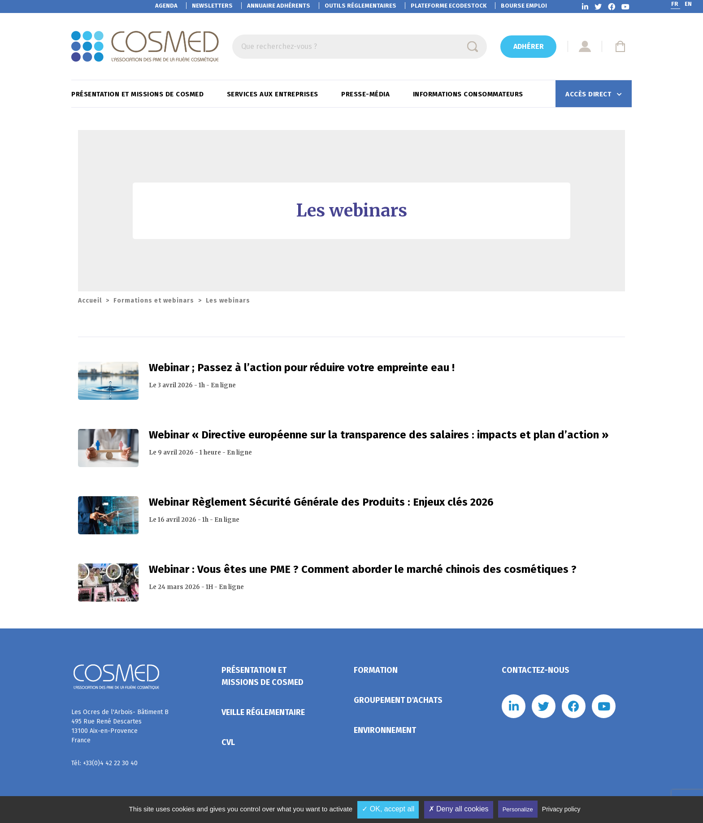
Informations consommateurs (469, 94)
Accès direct (589, 94)
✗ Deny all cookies (459, 809)
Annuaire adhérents (278, 5)
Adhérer (528, 46)
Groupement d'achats (398, 700)
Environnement (385, 730)
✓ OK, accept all (388, 809)
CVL (228, 742)
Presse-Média (366, 94)
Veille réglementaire (263, 712)
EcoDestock (448, 5)
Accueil (90, 300)
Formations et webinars (153, 300)
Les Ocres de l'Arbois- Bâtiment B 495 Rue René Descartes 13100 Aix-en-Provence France (120, 726)
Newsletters (212, 5)
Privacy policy (561, 809)
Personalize (518, 809)
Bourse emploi (524, 5)
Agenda (166, 5)
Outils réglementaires (360, 5)
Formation (376, 670)
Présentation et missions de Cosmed (138, 94)
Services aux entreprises (274, 94)
